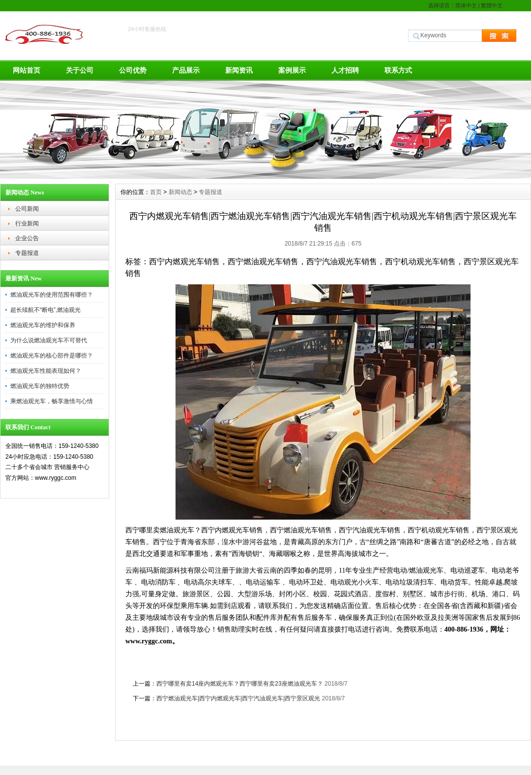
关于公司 (79, 70)
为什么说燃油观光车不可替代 (48, 340)
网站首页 (26, 70)
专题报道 (27, 252)
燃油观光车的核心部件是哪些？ (51, 355)
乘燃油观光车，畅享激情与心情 (51, 401)
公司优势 (133, 70)
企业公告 (27, 238)
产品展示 (186, 70)
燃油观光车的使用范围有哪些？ (51, 294)
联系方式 (398, 70)
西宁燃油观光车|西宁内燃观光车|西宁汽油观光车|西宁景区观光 (238, 698)
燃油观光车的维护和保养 (42, 325)
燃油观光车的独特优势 (39, 386)
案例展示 (292, 70)
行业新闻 (27, 223)
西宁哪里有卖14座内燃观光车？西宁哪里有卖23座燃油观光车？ (239, 683)
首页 (156, 192)
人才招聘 (345, 70)
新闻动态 (180, 192)
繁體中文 (491, 5)
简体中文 (466, 5)
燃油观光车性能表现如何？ (45, 370)
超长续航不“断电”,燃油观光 (45, 309)
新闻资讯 (239, 70)
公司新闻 (27, 208)
